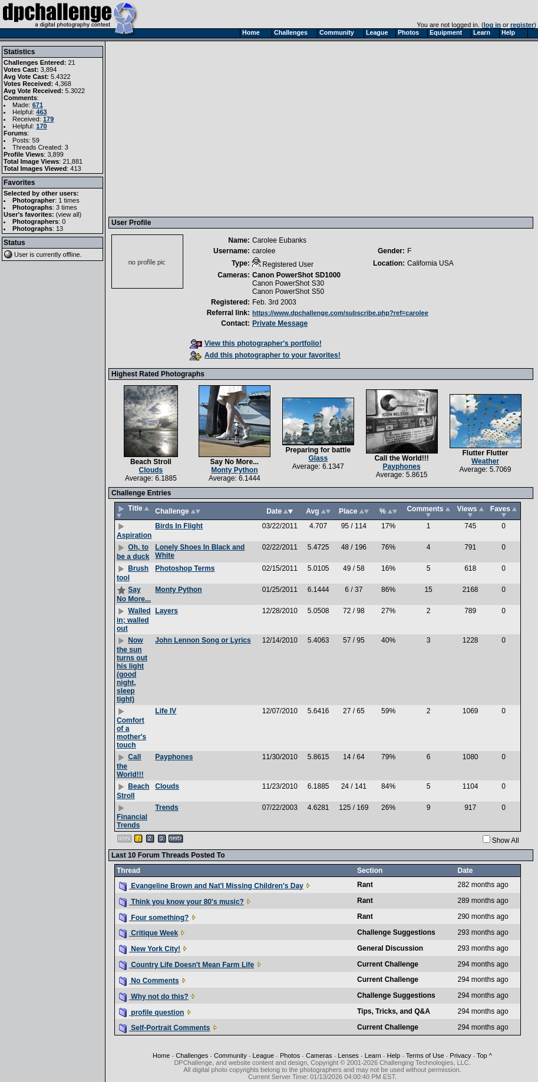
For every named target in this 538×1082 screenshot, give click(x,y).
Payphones (402, 466)
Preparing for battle (318, 450)
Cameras (319, 1055)
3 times (66, 207)
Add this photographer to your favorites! (265, 355)
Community (230, 1055)
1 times (68, 200)
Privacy (460, 1055)
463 (41, 111)
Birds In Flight (179, 526)
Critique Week (148, 933)
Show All (505, 840)
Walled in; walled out (134, 620)
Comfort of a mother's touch (131, 732)
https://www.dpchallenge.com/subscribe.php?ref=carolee (340, 312)
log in (492, 24)
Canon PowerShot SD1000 (296, 275)
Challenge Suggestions (396, 932)
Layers (166, 611)
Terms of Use (425, 1055)
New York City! (149, 949)
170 (41, 126)
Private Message (280, 323)
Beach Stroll (150, 462)
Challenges (192, 1055)
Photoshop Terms (184, 568)
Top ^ (484, 1055)
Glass (318, 458)
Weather (485, 461)
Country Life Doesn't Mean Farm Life (186, 965)
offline (71, 254)
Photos (290, 1055)
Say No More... (234, 462)
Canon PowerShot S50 (288, 291)
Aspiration (134, 535)
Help (394, 1055)
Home (161, 1055)
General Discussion (390, 948)
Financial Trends (132, 821)
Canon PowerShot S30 (288, 283)
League (263, 1055)
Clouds (151, 470)
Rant (365, 885)
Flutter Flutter (486, 453)
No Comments (149, 981)
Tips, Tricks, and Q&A (393, 1011)
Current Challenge (387, 964)
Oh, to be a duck (133, 552)
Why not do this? (154, 996)
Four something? (154, 918)
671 (37, 104)
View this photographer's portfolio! (256, 343)
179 (48, 119)
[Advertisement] (322, 128)
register (522, 24)
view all (69, 214)
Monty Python (234, 470)
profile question (151, 1012)
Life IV (165, 711)
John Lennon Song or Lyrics (202, 640)
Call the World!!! (401, 458)
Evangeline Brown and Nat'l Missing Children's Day (211, 886)
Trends (166, 807)
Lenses (348, 1055)
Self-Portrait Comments (164, 1028)
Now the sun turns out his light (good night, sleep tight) (132, 669)
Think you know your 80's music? (181, 902)
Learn (373, 1055)
